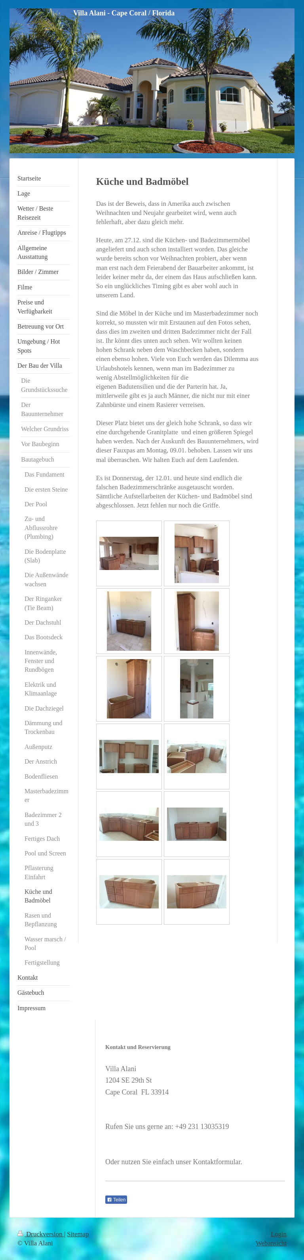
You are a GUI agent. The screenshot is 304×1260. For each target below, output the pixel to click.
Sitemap (78, 1234)
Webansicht (271, 1243)
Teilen (116, 1200)
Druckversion (40, 1234)
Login (279, 1234)
